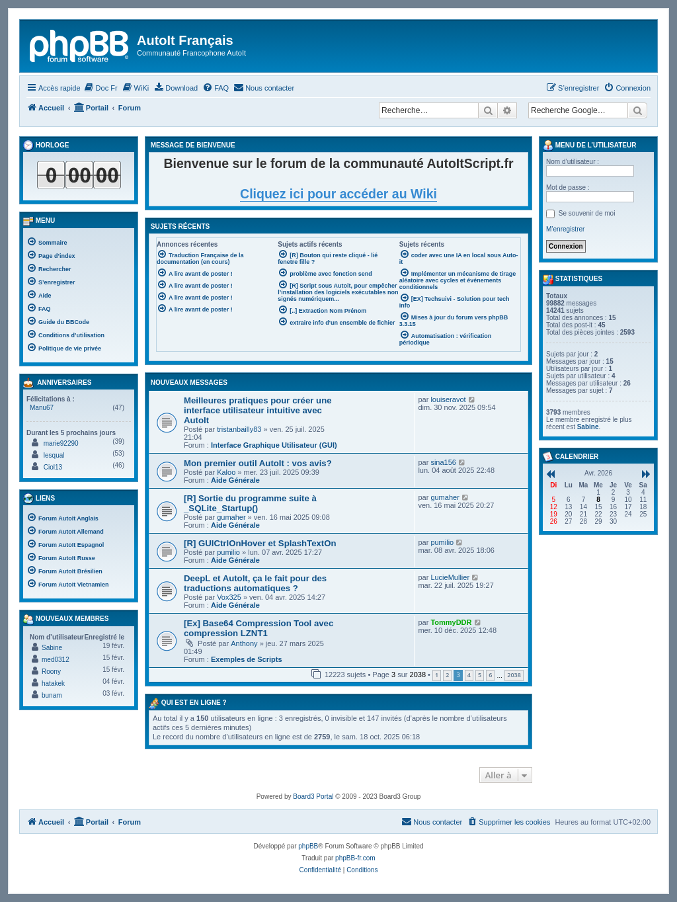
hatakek (53, 683)
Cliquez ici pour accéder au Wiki (338, 193)
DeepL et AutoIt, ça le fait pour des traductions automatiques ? (255, 583)
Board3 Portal (313, 796)
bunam (52, 695)
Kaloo (226, 472)
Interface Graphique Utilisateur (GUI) (274, 445)
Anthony (244, 643)
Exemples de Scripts (246, 659)
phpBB (308, 846)
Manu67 (42, 407)
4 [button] (469, 675)
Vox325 (229, 597)
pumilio (228, 552)
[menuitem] (101, 88)
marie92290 (61, 443)
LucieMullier (449, 577)
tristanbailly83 (239, 429)
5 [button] (479, 675)
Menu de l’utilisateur (589, 145)
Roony (51, 671)
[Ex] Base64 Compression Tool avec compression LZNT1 (258, 628)
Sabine (52, 647)
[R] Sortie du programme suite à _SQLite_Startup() (250, 503)
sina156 (443, 462)
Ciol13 (53, 467)
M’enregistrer (565, 229)
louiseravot (447, 399)
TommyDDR (450, 622)
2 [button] (447, 675)
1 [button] (436, 675)
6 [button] (490, 675)
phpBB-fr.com (355, 858)
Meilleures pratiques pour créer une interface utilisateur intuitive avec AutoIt (258, 410)
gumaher (231, 517)
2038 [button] (514, 675)
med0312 (55, 659)
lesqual (54, 455)
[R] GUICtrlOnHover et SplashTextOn (260, 543)
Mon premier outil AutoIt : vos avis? (258, 463)
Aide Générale (235, 480)
